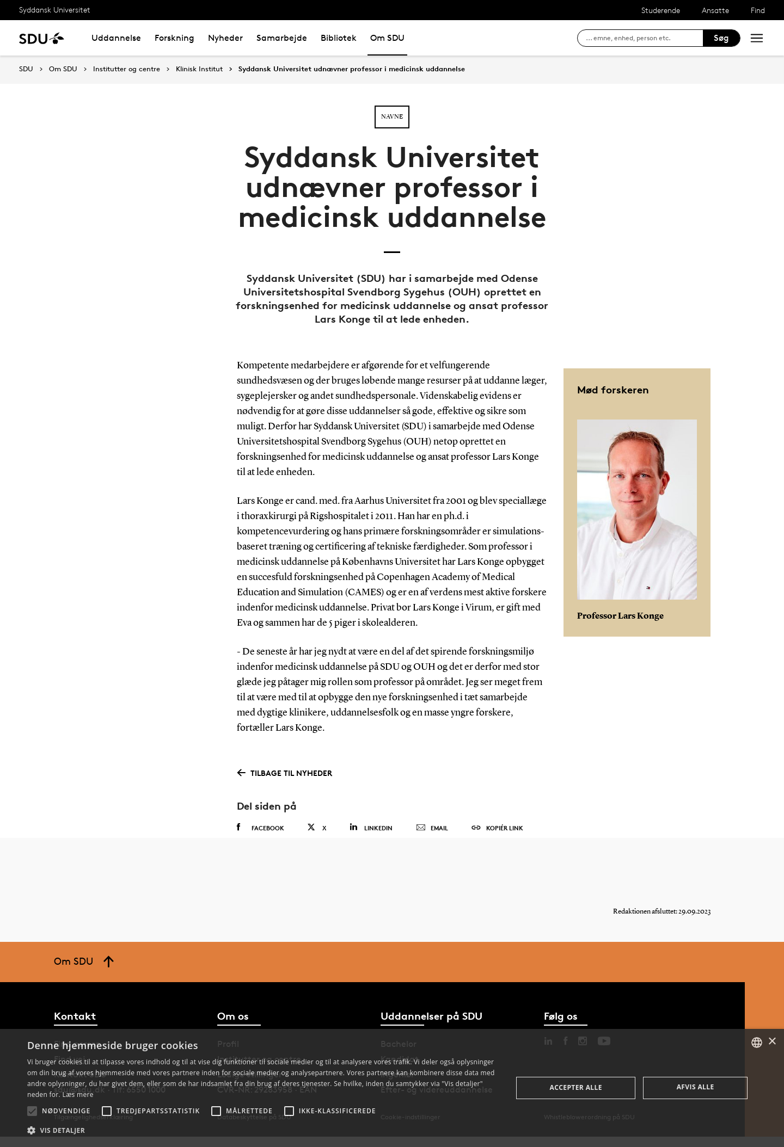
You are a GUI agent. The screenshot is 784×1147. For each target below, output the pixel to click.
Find (758, 10)
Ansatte (715, 10)
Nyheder (225, 38)
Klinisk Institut (199, 69)
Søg (721, 38)
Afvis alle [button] (695, 1087)
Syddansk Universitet (54, 9)
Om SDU (387, 38)
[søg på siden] (644, 38)
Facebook (260, 827)
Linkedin (371, 827)
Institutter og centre (126, 69)
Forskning (174, 38)
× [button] (772, 1042)
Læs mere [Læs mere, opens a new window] (77, 1094)
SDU (26, 68)
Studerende (660, 10)
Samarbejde (281, 38)
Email (432, 828)
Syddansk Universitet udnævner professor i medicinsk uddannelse (351, 69)
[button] (32, 1111)
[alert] (392, 1088)
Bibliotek (339, 38)
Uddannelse (116, 38)
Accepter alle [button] (576, 1087)
